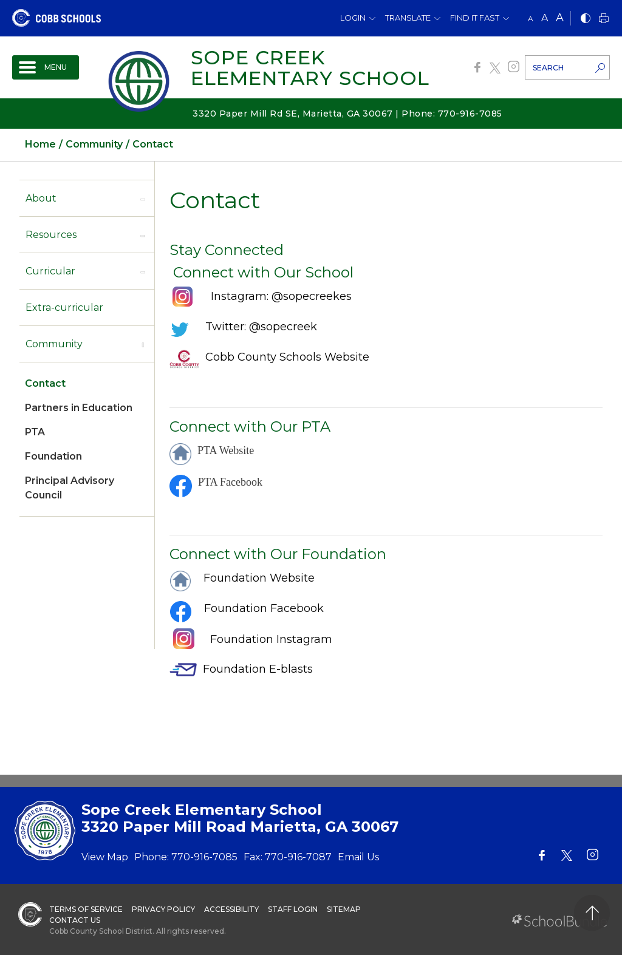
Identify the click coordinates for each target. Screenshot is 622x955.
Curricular (50, 271)
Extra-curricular (64, 307)
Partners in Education (78, 407)
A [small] (530, 18)
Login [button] (353, 17)
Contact (45, 383)
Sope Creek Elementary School (310, 68)
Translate (408, 17)
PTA (35, 432)
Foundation (53, 456)
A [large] (560, 17)
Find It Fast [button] (474, 17)
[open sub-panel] (143, 198)
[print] (604, 19)
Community (54, 344)
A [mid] (544, 18)
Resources (51, 234)
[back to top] (592, 913)
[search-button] (600, 69)
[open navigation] (45, 67)
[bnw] (585, 19)
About (41, 198)
